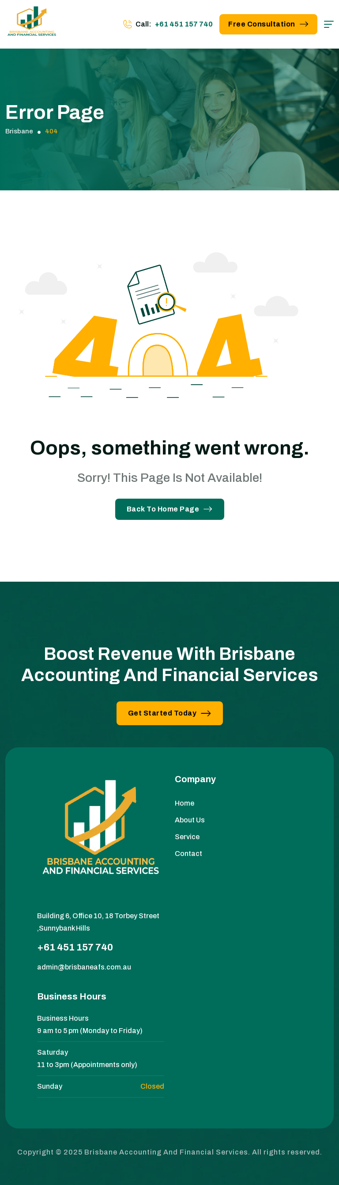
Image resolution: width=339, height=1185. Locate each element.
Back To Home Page (170, 509)
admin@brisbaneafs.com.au (84, 967)
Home (184, 803)
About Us (190, 820)
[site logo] (31, 24)
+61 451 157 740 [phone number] (184, 24)
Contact (188, 853)
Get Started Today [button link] (169, 713)
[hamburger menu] (329, 24)
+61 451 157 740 (75, 947)
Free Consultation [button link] (268, 24)
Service (187, 836)
